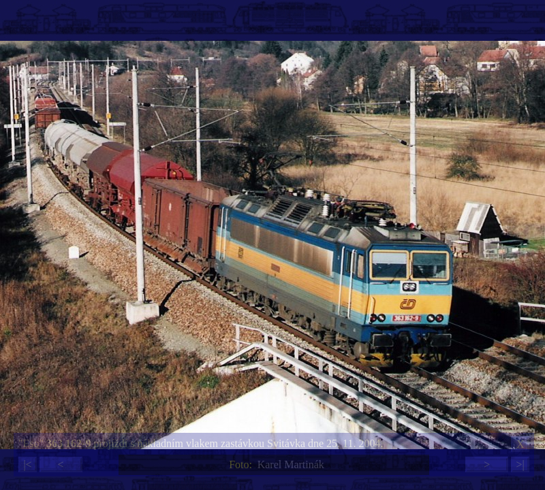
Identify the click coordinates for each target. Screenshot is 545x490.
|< (27, 464)
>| (520, 464)
